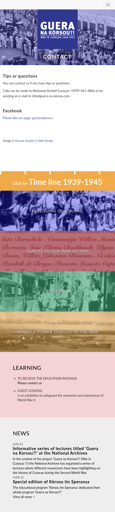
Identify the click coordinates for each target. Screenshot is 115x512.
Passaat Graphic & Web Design (34, 140)
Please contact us (30, 383)
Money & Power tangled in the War (57, 331)
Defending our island (57, 210)
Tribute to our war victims (57, 251)
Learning (27, 367)
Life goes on (57, 291)
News (21, 433)
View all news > (24, 497)
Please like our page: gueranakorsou (28, 118)
